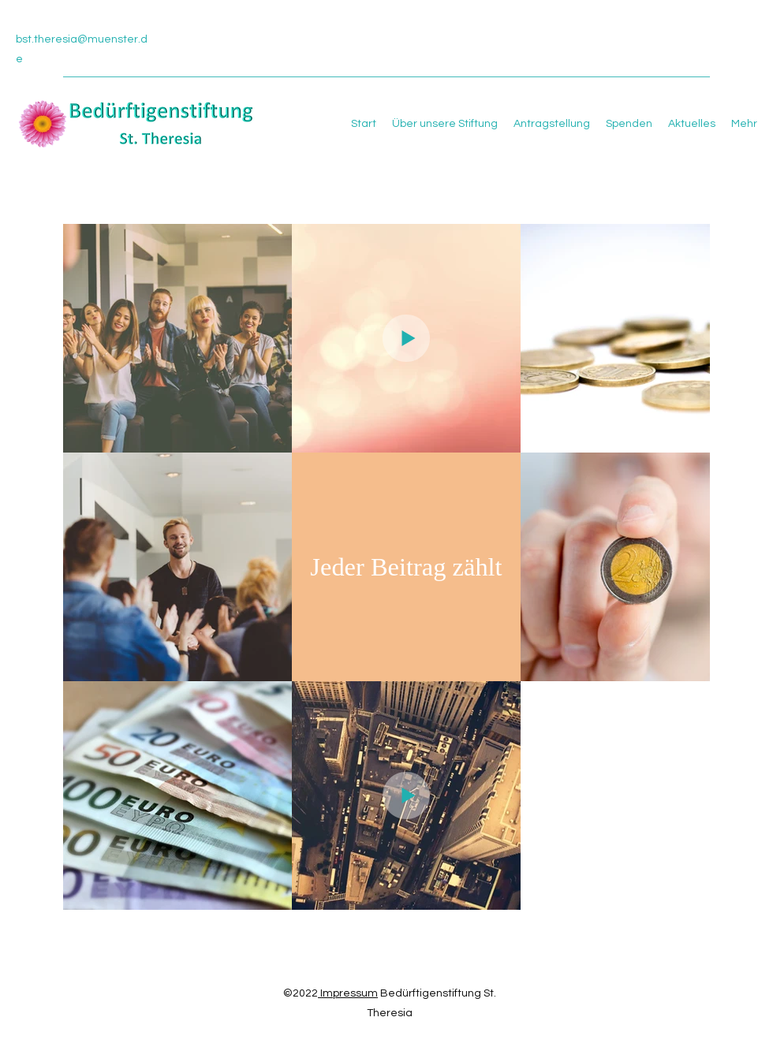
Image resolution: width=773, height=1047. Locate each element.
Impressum (348, 993)
